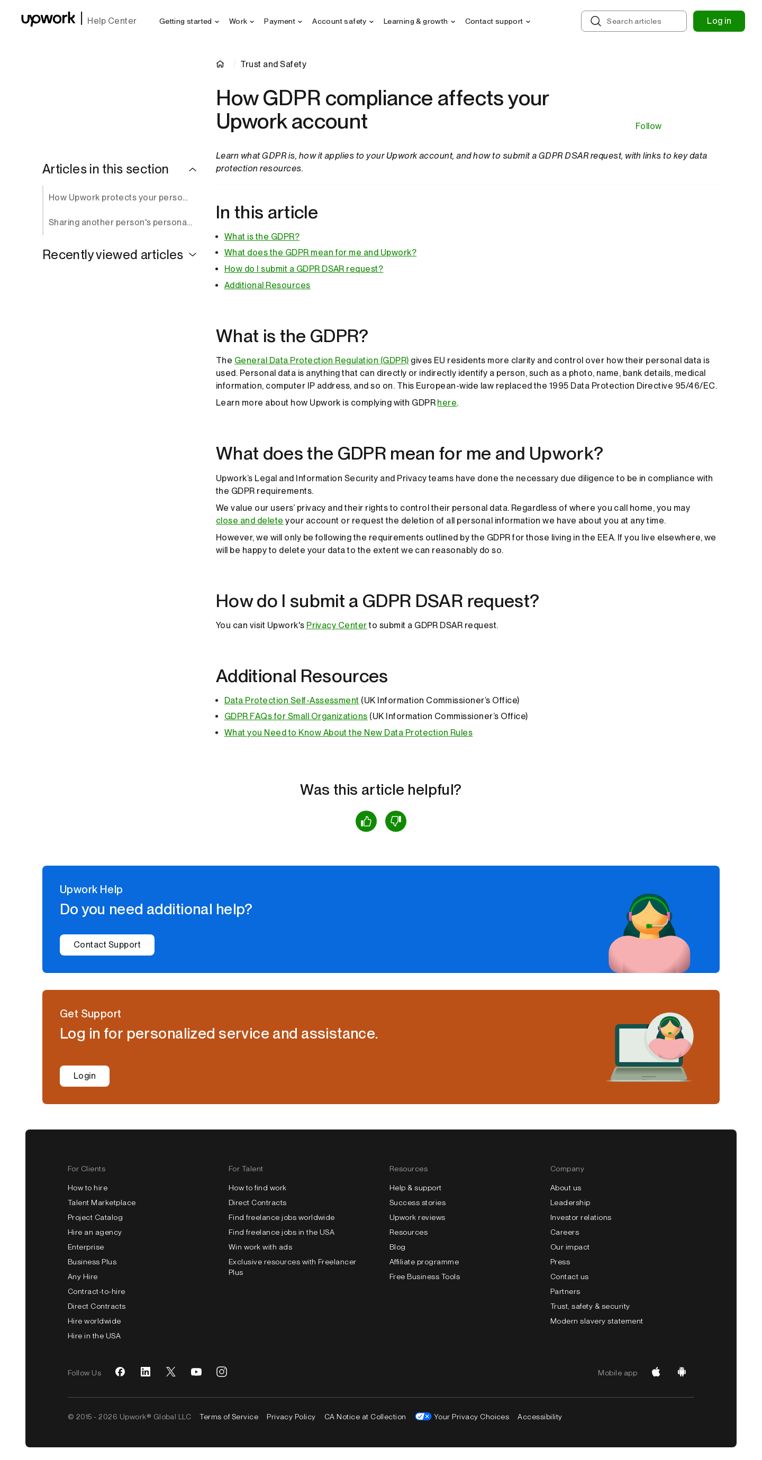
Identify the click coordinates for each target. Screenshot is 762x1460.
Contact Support (107, 945)
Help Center (112, 21)
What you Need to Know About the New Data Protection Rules (348, 733)
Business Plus (92, 1261)
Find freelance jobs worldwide (282, 1217)
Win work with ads (260, 1247)
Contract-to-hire (96, 1291)
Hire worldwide (94, 1321)
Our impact (570, 1247)
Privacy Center (336, 625)
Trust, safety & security (590, 1306)
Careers (564, 1232)
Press (560, 1261)
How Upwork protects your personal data (124, 197)
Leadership (570, 1202)
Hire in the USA (94, 1336)
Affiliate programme (424, 1261)
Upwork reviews (417, 1217)
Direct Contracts (97, 1306)
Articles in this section (105, 169)
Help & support (415, 1187)
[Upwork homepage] (48, 21)
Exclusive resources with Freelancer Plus (293, 1267)
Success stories (417, 1202)
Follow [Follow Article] (649, 126)
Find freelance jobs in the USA (281, 1232)
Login (85, 1076)
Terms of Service (228, 1416)
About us (566, 1187)
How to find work (258, 1187)
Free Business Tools (424, 1276)
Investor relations (581, 1217)
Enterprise (86, 1247)
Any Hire (83, 1276)
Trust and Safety (273, 64)
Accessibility (540, 1416)
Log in (719, 21)
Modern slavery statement (596, 1321)
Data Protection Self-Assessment (291, 700)
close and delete (250, 521)
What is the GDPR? (262, 237)
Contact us (569, 1276)
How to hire (87, 1187)
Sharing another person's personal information (124, 222)
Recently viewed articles (113, 255)
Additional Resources (267, 285)
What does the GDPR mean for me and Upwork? (320, 252)
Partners (565, 1291)
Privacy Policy (291, 1416)
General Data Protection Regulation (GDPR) (321, 360)
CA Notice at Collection (365, 1416)
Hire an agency (95, 1232)
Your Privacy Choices (472, 1416)
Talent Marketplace (102, 1202)
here (447, 403)
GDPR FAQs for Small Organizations (296, 716)
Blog (397, 1247)
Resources (408, 1232)
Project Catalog (95, 1217)
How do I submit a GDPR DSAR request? (303, 269)
